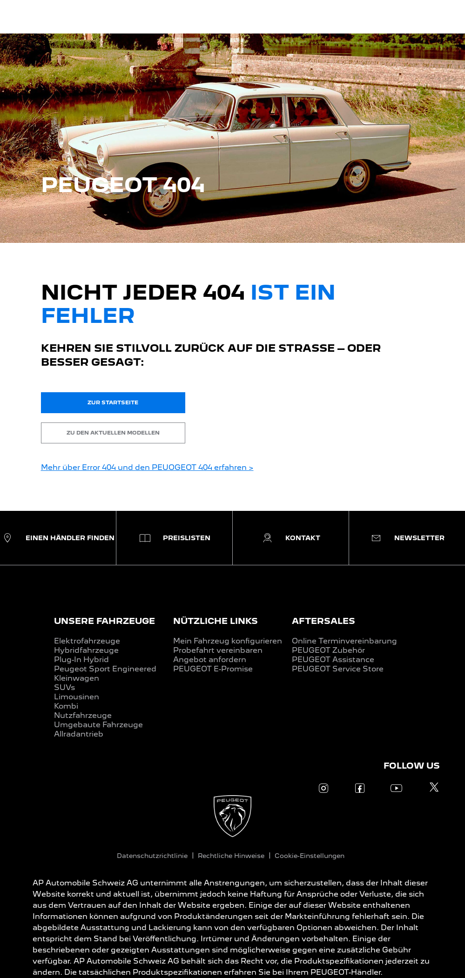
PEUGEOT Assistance (333, 659)
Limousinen (76, 696)
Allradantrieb (78, 734)
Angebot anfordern (209, 659)
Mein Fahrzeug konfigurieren (227, 640)
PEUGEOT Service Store (338, 668)
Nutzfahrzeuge (83, 715)
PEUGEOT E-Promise (213, 668)
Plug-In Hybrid (81, 659)
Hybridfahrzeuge (86, 650)
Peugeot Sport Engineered (105, 668)
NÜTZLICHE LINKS (215, 621)
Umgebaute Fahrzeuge (98, 724)
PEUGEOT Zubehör (328, 650)
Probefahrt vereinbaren (218, 650)
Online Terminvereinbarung (344, 640)
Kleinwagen (76, 678)
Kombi (66, 706)
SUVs (64, 687)
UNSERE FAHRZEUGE (104, 621)
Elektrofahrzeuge (87, 640)
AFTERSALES (323, 621)
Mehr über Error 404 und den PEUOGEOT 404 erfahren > (147, 467)
